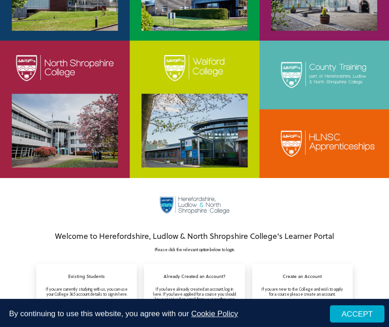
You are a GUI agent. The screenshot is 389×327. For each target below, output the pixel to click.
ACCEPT (357, 315)
